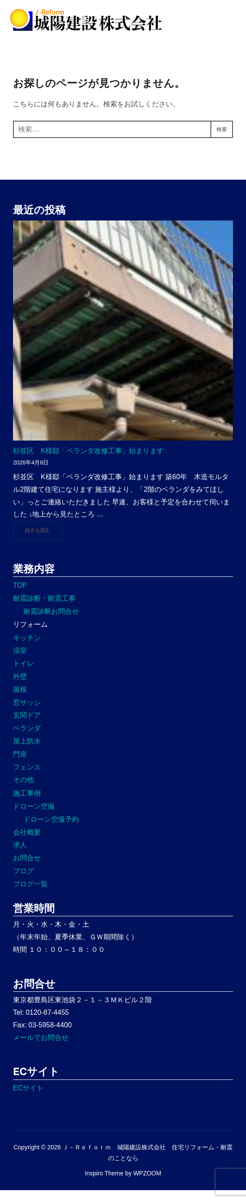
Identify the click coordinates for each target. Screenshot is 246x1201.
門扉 (20, 764)
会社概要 (27, 842)
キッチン (27, 648)
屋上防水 (27, 751)
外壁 (20, 687)
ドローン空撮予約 (51, 829)
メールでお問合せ (41, 1048)
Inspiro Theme (104, 1183)
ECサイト (28, 1098)
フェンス (27, 777)
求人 (20, 855)
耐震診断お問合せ (51, 621)
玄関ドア (27, 726)
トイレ (23, 674)
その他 (23, 790)
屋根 (20, 700)
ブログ (23, 881)
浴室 (20, 661)
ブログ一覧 (30, 894)
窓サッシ (27, 713)
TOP (20, 596)
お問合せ (27, 868)
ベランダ (27, 739)
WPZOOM (147, 1183)
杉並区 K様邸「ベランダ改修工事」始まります (88, 461)
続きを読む (43, 540)
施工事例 (27, 804)
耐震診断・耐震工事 (44, 609)
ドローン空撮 (34, 816)
